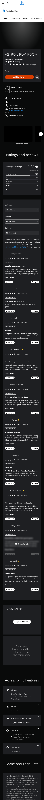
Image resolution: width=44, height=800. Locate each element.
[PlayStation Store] (11, 11)
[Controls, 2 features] (22, 734)
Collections (15, 18)
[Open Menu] (2, 3)
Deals (25, 18)
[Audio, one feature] (22, 708)
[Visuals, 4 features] (22, 694)
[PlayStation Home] (22, 3)
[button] (16, 110)
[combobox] (22, 210)
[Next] (41, 134)
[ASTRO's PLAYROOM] (18, 134)
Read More (9, 277)
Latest (5, 18)
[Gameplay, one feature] (22, 748)
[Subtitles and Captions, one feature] (22, 720)
